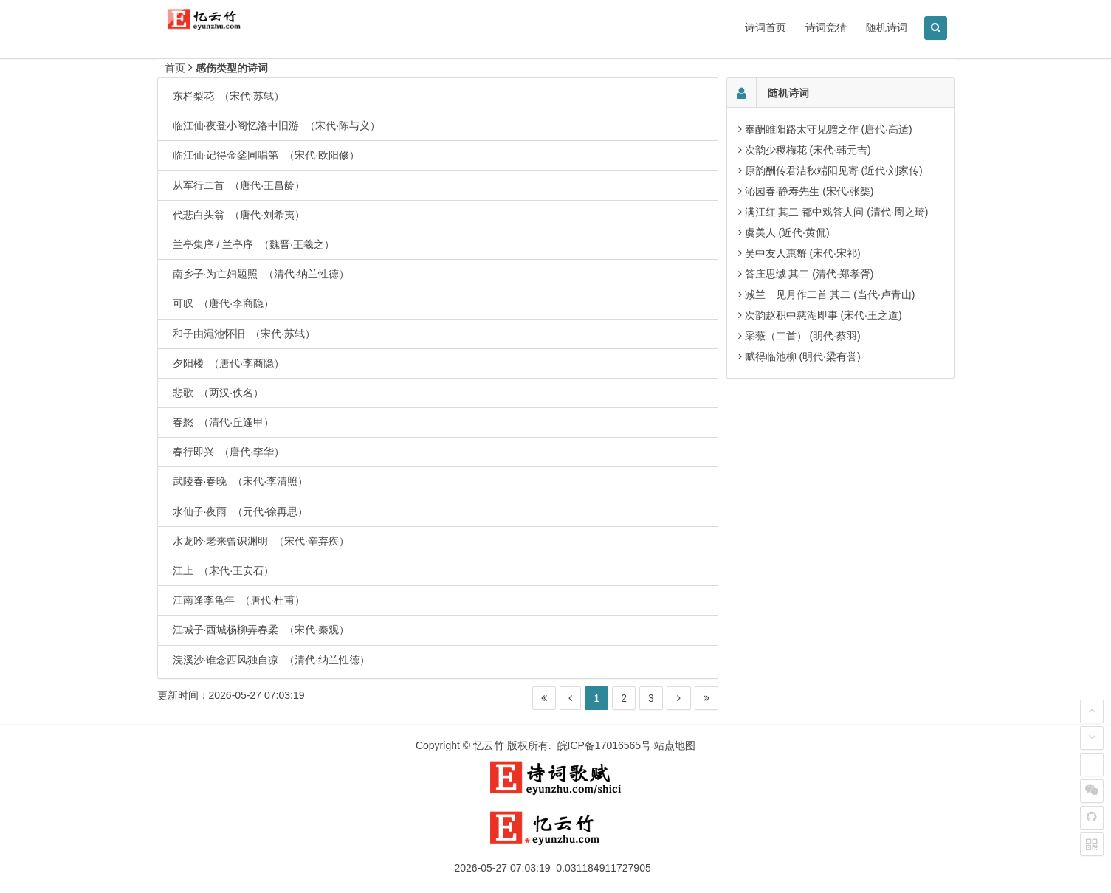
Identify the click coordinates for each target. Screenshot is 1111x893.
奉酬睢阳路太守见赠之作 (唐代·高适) (828, 129)
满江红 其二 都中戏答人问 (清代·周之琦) (837, 212)
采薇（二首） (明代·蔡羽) (803, 336)
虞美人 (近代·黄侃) (787, 232)
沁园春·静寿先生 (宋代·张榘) (809, 191)
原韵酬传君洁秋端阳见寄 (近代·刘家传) (834, 170)
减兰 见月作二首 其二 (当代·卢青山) (830, 294)
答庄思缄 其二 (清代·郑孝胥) (809, 274)
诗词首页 (765, 27)
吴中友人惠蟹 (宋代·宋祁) (803, 253)
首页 (175, 68)
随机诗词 (886, 27)
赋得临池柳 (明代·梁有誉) (803, 356)
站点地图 (674, 745)
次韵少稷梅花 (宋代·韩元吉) (808, 150)
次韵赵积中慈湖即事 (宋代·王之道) (823, 315)
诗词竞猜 (826, 27)
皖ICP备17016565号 (604, 745)
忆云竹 (488, 745)
